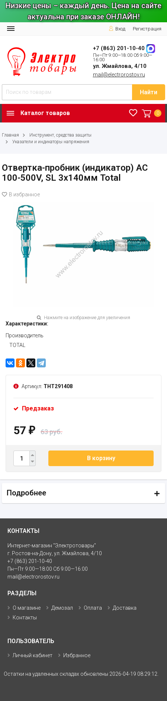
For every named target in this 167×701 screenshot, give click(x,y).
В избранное (21, 194)
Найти (148, 92)
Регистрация (147, 29)
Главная (10, 135)
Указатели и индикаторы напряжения (50, 141)
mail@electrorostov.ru (119, 75)
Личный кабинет (32, 655)
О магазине (27, 608)
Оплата (93, 608)
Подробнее (26, 492)
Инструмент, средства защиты (60, 135)
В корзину (101, 458)
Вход (117, 29)
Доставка (125, 608)
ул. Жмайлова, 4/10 (120, 66)
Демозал (62, 608)
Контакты (25, 617)
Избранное (76, 655)
